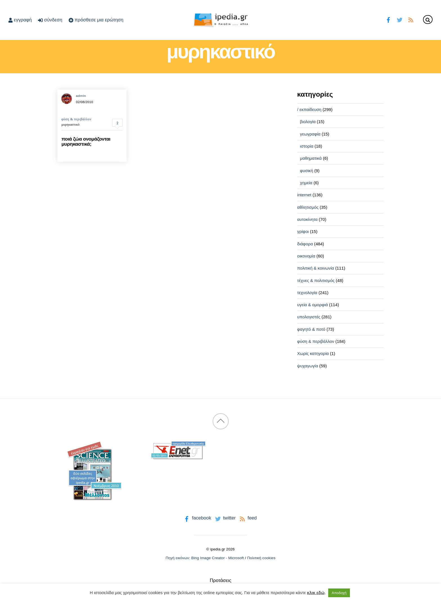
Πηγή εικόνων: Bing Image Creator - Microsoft (205, 558)
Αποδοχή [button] (339, 593)
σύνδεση (50, 20)
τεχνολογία (307, 292)
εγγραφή (20, 20)
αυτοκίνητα (307, 219)
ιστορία (307, 146)
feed (247, 518)
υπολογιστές (309, 316)
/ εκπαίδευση (309, 109)
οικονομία (306, 256)
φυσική (306, 170)
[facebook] (388, 19)
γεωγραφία (310, 134)
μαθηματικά (311, 158)
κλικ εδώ (316, 592)
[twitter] (399, 19)
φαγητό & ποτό (311, 329)
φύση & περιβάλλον (76, 119)
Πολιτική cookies (261, 558)
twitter (225, 518)
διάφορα (305, 243)
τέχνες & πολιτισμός (316, 280)
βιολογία (308, 121)
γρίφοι (303, 231)
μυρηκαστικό (70, 124)
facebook (197, 518)
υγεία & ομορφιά (312, 304)
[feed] (410, 19)
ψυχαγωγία (307, 365)
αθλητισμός (308, 207)
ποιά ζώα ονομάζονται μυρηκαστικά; (85, 141)
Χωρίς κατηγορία (313, 353)
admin (81, 95)
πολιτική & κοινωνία (315, 268)
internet (304, 194)
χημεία (306, 182)
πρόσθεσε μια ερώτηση (96, 20)
